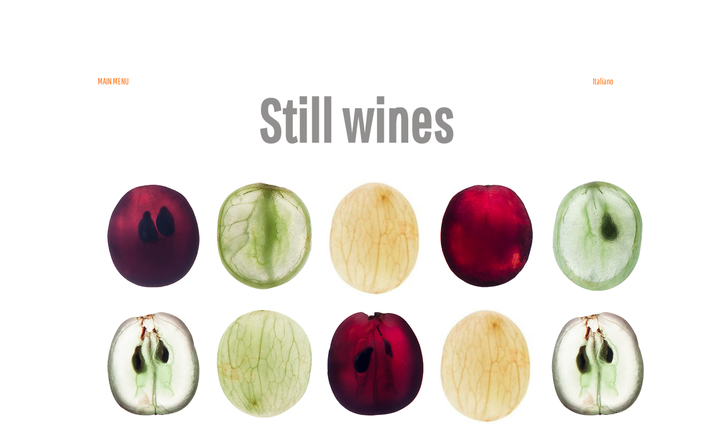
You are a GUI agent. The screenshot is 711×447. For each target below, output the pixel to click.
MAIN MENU (113, 81)
